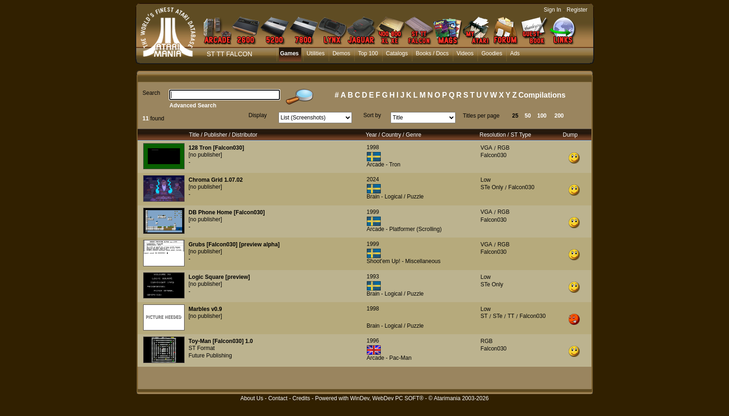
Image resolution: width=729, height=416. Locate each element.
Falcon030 (494, 155)
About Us (251, 398)
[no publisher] (205, 155)
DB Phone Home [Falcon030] (227, 212)
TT (511, 316)
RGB (503, 148)
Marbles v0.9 (205, 309)
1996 (373, 340)
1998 (373, 147)
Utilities (316, 53)
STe (498, 316)
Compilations (541, 95)
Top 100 (368, 53)
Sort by (372, 115)
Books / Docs (432, 53)
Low (486, 180)
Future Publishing (210, 355)
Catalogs (397, 53)
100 (542, 115)
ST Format (202, 348)
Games (289, 53)
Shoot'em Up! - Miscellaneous (404, 261)
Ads (515, 53)
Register (577, 10)
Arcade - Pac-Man (389, 358)
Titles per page (481, 115)
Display (258, 115)
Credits (301, 398)
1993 (373, 276)
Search (151, 93)
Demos (341, 53)
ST (484, 316)
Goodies (491, 53)
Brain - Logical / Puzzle (395, 196)
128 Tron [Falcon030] (216, 148)
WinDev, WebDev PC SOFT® (387, 398)
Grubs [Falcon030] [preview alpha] (234, 244)
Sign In (552, 10)
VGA (486, 148)
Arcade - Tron (384, 164)
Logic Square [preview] (219, 277)
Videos (465, 53)
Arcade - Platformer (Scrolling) (404, 229)
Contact (277, 398)
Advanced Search (193, 105)
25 (515, 115)
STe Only (492, 187)
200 (559, 115)
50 (528, 115)
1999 (373, 212)
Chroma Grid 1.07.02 (216, 180)
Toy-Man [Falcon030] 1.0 (221, 341)
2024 (373, 179)
